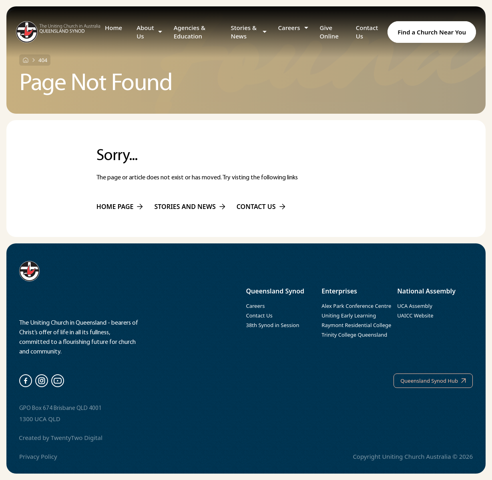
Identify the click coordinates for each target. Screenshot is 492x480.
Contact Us (367, 32)
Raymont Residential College (356, 325)
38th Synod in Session (272, 325)
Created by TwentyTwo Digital (60, 438)
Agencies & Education (189, 32)
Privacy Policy (38, 456)
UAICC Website (415, 315)
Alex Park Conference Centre (356, 305)
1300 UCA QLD (39, 419)
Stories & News (244, 32)
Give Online (329, 32)
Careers (289, 28)
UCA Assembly (414, 305)
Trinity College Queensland (354, 334)
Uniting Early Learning (348, 315)
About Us (145, 32)
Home (113, 28)
